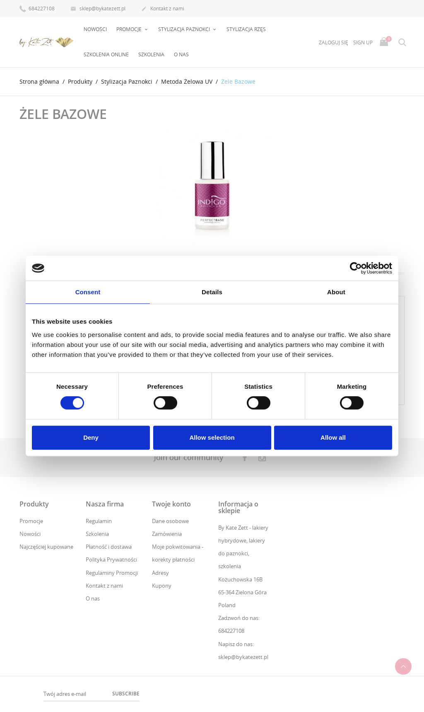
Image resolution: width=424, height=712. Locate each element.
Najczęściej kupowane (46, 546)
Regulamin (99, 521)
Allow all (333, 437)
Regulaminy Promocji (112, 572)
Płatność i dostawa (109, 546)
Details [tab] (212, 291)
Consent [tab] (88, 291)
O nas (181, 54)
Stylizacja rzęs (246, 29)
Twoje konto (171, 504)
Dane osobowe (170, 521)
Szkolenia (151, 54)
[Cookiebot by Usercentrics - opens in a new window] (356, 268)
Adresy (160, 572)
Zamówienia (167, 534)
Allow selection (211, 437)
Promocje (31, 521)
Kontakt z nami (162, 9)
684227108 (37, 8)
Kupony (161, 585)
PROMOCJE (129, 29)
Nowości (95, 29)
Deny (91, 437)
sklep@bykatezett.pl (97, 9)
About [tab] (336, 291)
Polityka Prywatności (111, 559)
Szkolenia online (106, 54)
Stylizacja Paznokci (184, 29)
